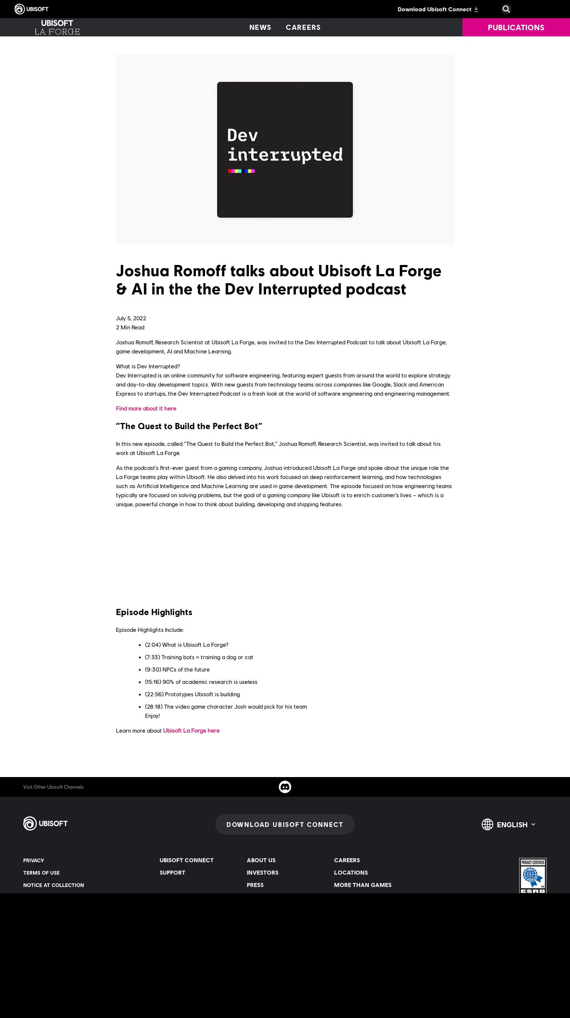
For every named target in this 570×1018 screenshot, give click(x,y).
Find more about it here (146, 408)
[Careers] (303, 27)
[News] (260, 27)
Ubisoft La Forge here (191, 730)
